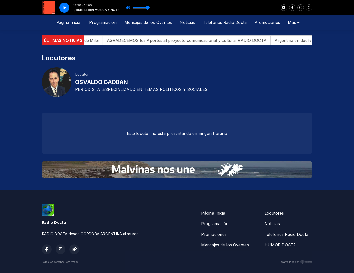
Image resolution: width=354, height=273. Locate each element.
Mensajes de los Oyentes (148, 22)
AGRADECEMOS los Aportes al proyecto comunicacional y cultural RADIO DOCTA (191, 40)
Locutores (274, 213)
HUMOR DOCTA (280, 244)
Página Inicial (68, 22)
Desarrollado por (295, 262)
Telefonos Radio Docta (225, 22)
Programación (103, 22)
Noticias (187, 22)
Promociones (267, 22)
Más (294, 22)
